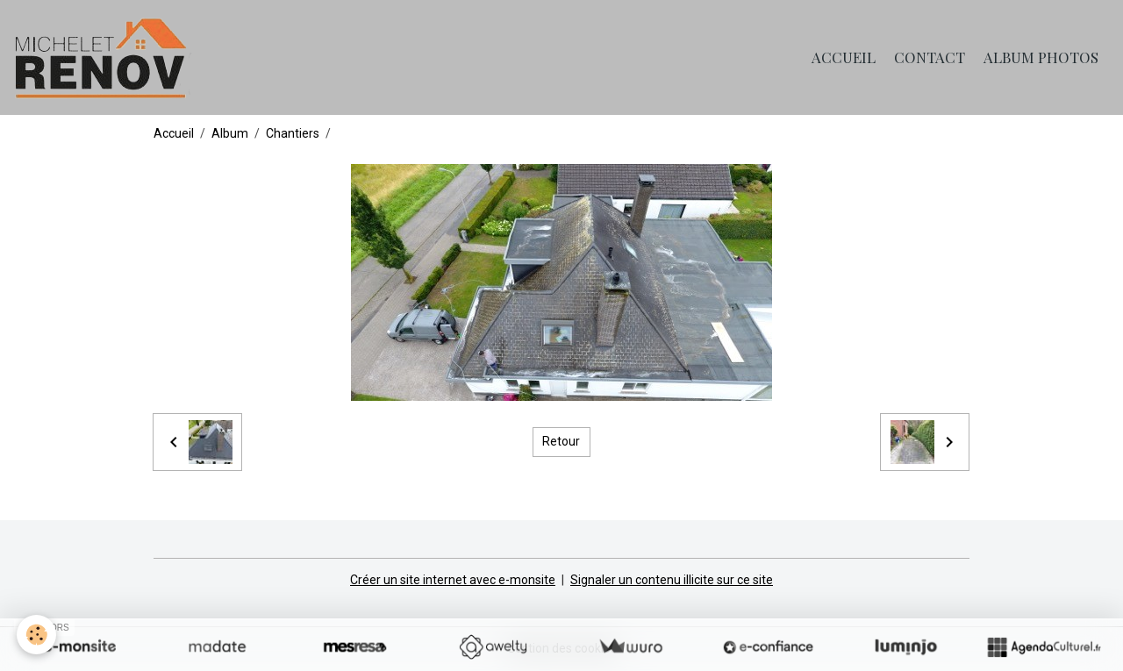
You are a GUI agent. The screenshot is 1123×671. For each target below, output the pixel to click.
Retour (561, 441)
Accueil (844, 57)
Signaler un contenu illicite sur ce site (671, 580)
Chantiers (292, 133)
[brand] (105, 57)
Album (229, 133)
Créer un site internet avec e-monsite (452, 580)
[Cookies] (37, 634)
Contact (929, 57)
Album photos (1041, 57)
